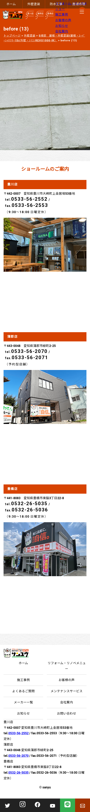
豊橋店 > (49, 15)
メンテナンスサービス (67, 691)
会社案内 (61, 31)
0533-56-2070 (29, 351)
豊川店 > (30, 15)
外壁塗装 (33, 4)
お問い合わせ (66, 713)
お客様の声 (63, 20)
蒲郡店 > (40, 15)
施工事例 (61, 14)
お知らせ (61, 26)
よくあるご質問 (23, 691)
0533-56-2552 (29, 199)
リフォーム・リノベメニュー (67, 666)
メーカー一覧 (23, 702)
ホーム (11, 4)
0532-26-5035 (29, 503)
